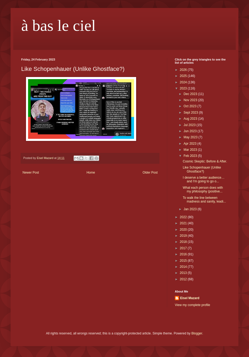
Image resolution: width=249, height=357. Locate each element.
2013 (184, 273)
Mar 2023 (191, 150)
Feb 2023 (191, 156)
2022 (184, 217)
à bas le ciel (58, 25)
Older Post (150, 172)
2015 (184, 261)
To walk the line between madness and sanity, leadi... (204, 199)
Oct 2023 (190, 106)
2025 (184, 76)
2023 (184, 88)
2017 (184, 248)
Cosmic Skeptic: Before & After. (205, 161)
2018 (184, 242)
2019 (184, 236)
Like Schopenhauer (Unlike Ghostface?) (202, 169)
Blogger (196, 333)
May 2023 (191, 137)
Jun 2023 (191, 131)
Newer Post (31, 172)
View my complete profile (192, 305)
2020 (184, 229)
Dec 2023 (191, 94)
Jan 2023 (191, 209)
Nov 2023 (191, 100)
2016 (184, 254)
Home (91, 172)
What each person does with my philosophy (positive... (203, 189)
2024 (184, 82)
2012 (184, 279)
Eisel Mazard (189, 298)
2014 (184, 267)
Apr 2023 (190, 143)
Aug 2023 (191, 119)
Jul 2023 (190, 125)
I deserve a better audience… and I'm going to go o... (203, 179)
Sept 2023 (191, 112)
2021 (184, 223)
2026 (184, 70)
